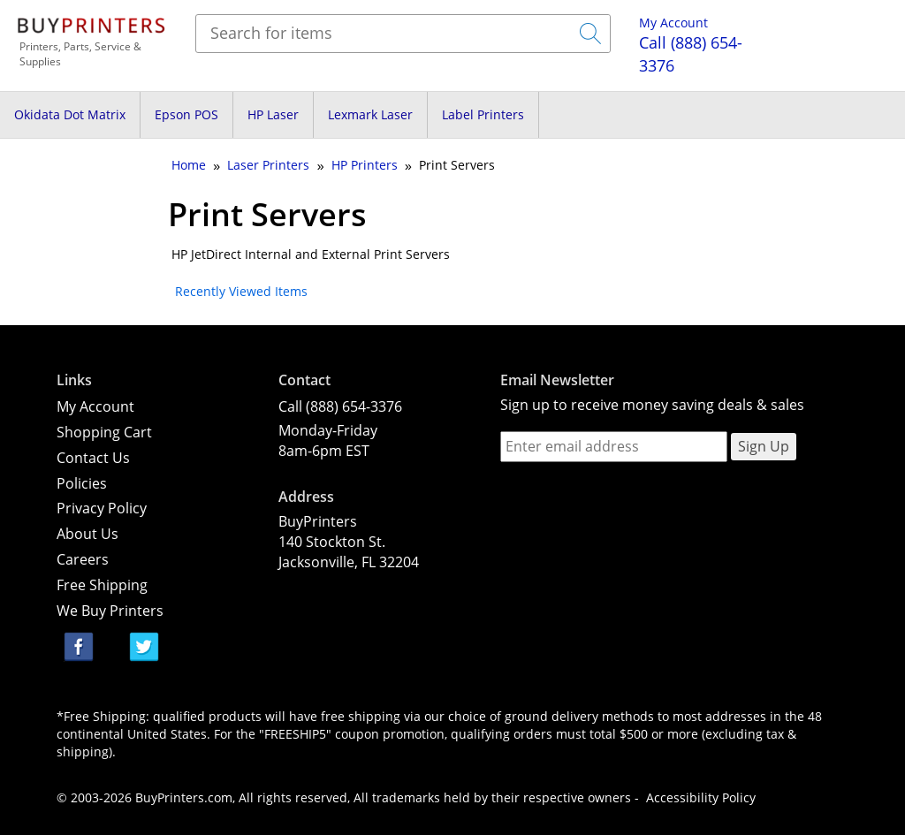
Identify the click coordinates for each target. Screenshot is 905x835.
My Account (673, 22)
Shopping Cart (104, 432)
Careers (83, 559)
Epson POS (186, 114)
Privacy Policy (102, 508)
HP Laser (273, 114)
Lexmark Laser (370, 114)
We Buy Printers (110, 610)
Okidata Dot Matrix (69, 114)
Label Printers (483, 114)
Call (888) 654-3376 (340, 406)
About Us (87, 533)
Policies (82, 483)
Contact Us (93, 457)
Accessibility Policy (701, 797)
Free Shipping (102, 585)
